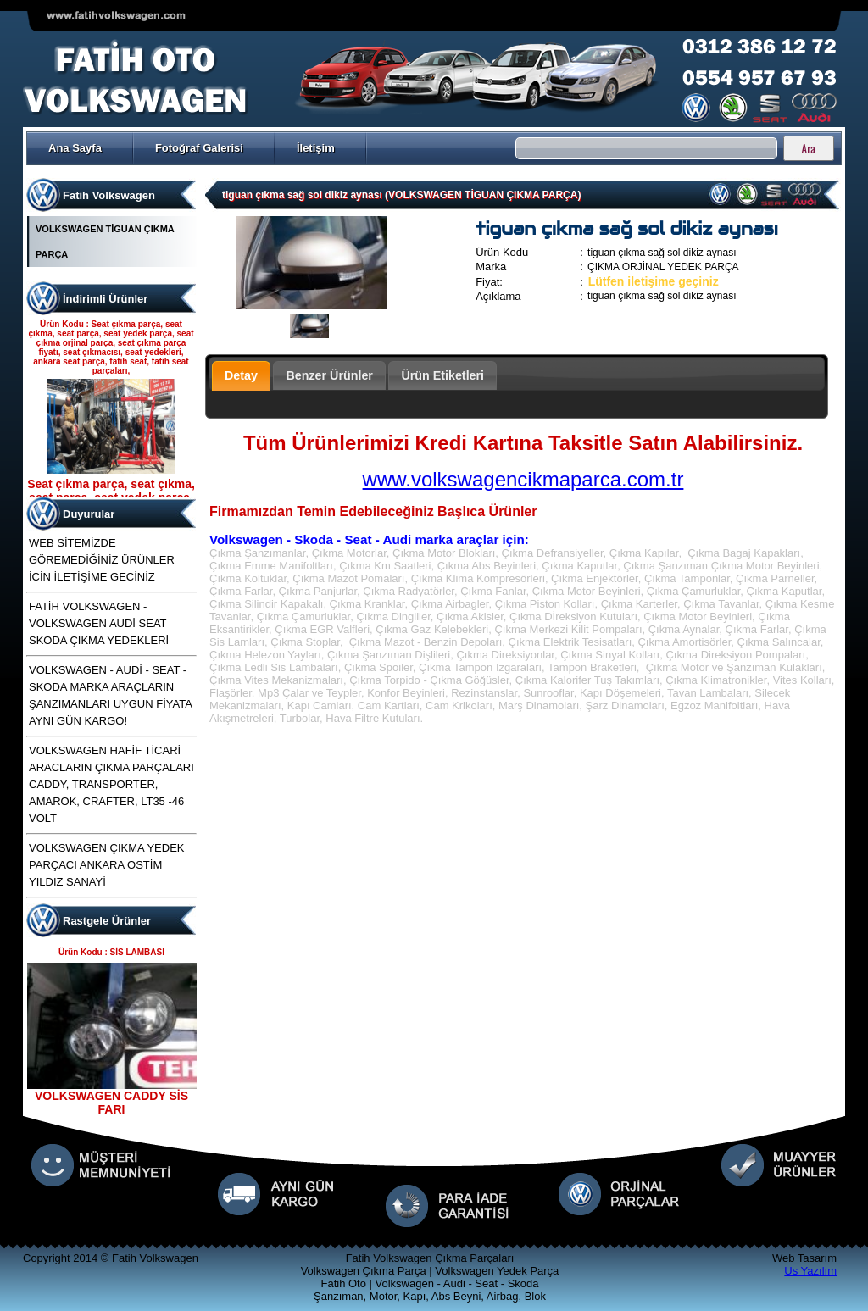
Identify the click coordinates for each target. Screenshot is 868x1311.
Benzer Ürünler (329, 375)
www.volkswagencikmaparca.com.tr (523, 479)
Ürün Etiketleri (442, 375)
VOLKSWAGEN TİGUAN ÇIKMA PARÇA (105, 241)
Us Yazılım (810, 1270)
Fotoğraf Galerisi (199, 148)
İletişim (316, 148)
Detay (241, 375)
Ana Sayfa (75, 148)
